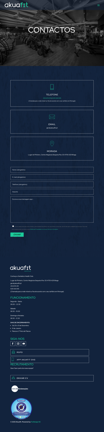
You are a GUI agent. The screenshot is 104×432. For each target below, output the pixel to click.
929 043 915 (56, 98)
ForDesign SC (36, 422)
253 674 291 (47, 98)
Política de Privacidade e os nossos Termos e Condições (44, 229)
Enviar (17, 234)
